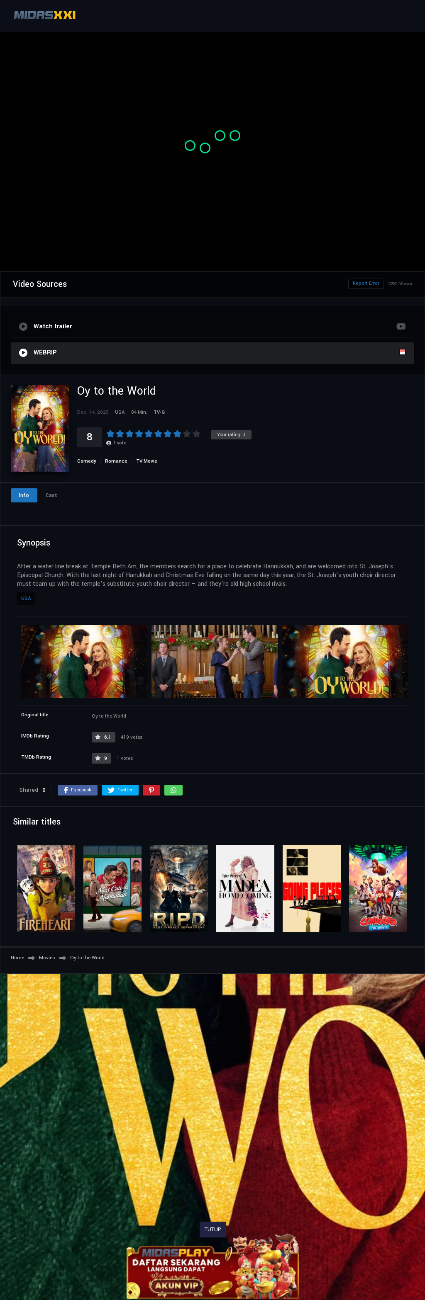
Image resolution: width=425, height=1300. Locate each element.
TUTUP (213, 1229)
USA (26, 598)
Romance (116, 461)
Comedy (86, 461)
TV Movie (146, 461)
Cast (51, 495)
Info (24, 495)
